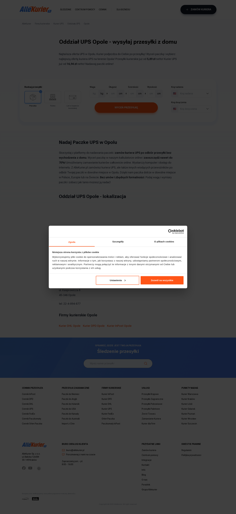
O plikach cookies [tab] (164, 241)
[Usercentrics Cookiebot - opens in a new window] (170, 231)
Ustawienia (117, 280)
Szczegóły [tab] (118, 241)
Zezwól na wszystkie (162, 280)
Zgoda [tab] (71, 242)
